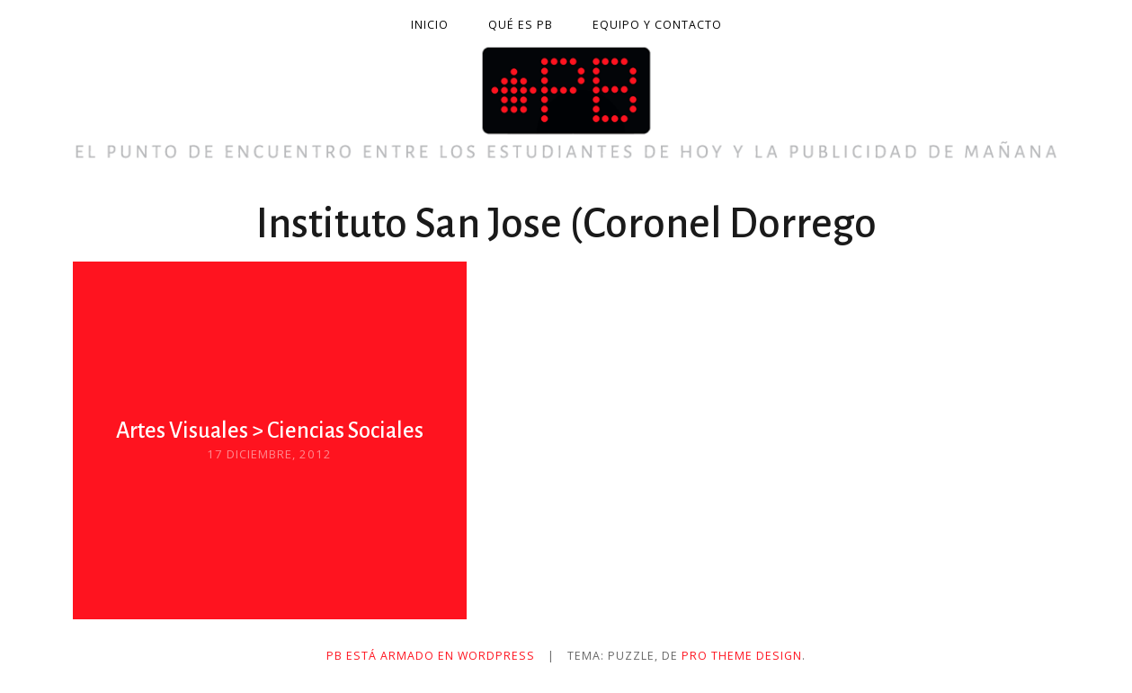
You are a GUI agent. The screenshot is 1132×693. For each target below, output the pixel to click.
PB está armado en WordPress (430, 655)
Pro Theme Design (742, 655)
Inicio (430, 24)
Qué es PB (520, 24)
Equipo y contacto (657, 24)
